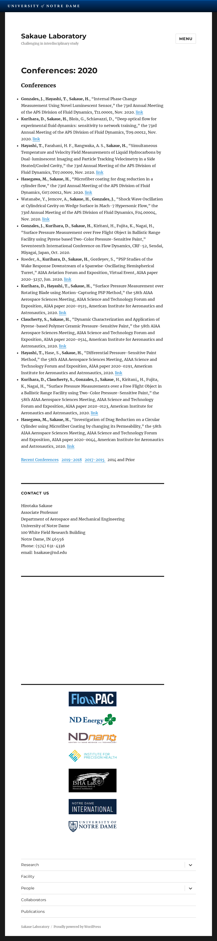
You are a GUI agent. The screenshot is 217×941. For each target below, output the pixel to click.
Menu (185, 39)
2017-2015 (95, 459)
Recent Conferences (40, 459)
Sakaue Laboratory (53, 36)
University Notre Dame (44, 6)
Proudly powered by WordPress (77, 927)
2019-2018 (71, 459)
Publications (33, 911)
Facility (27, 876)
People (27, 888)
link (139, 112)
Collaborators (33, 900)
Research (30, 864)
